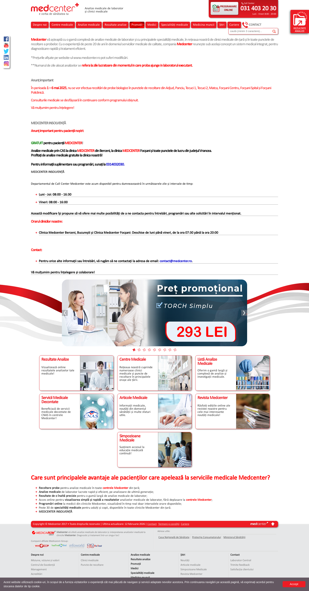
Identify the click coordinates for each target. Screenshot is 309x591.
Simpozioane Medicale (194, 569)
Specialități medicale (174, 24)
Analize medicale (89, 24)
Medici (151, 24)
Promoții (136, 24)
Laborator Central (240, 560)
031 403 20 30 (258, 9)
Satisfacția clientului (241, 569)
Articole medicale (190, 565)
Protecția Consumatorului (206, 537)
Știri (221, 24)
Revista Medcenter (191, 574)
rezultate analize (300, 22)
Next (244, 313)
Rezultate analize (116, 24)
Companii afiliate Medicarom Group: (49, 541)
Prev (65, 313)
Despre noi (40, 24)
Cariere (234, 24)
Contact (255, 24)
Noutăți (185, 560)
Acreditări (36, 574)
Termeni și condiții (168, 524)
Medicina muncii (203, 24)
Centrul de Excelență (43, 565)
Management (39, 569)
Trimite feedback (240, 565)
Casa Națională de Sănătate (173, 537)
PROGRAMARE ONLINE (228, 8)
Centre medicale (62, 24)
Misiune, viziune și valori (45, 560)
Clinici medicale (90, 560)
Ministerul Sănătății (234, 537)
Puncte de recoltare (92, 565)
